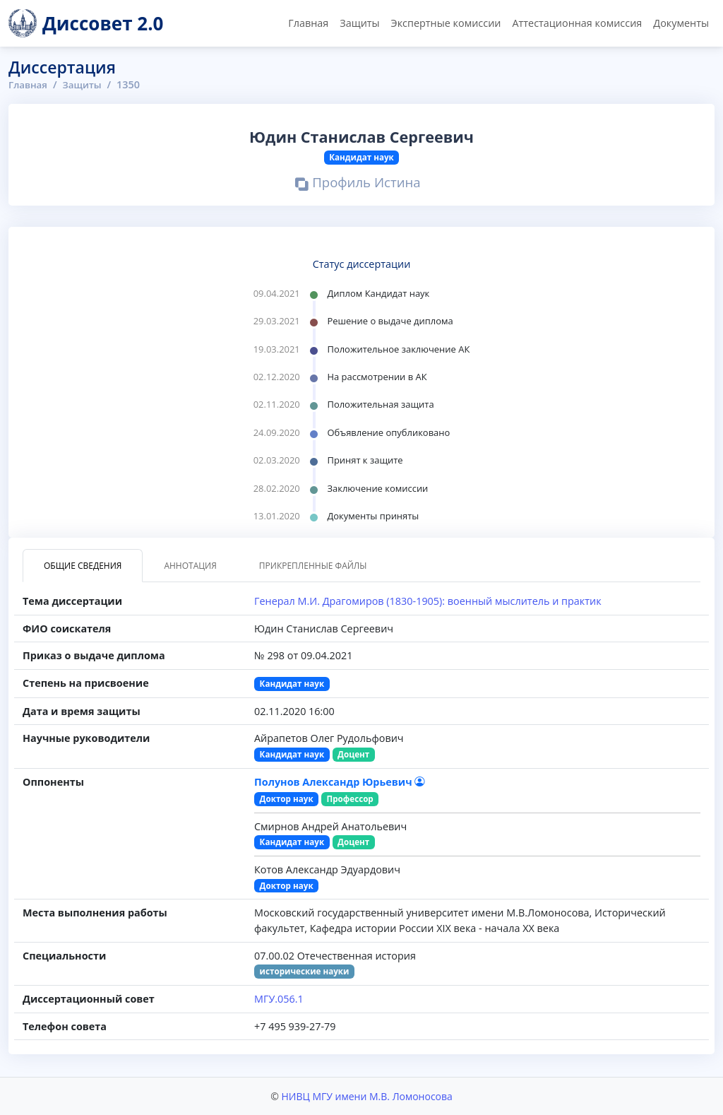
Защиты (359, 23)
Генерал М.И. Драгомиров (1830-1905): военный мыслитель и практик (428, 601)
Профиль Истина (358, 184)
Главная (308, 23)
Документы (681, 23)
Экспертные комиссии (446, 23)
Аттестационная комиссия (577, 23)
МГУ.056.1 (279, 998)
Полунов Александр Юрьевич (339, 781)
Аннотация (190, 566)
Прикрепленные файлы (313, 566)
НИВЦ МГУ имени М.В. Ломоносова (366, 1096)
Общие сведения (82, 566)
